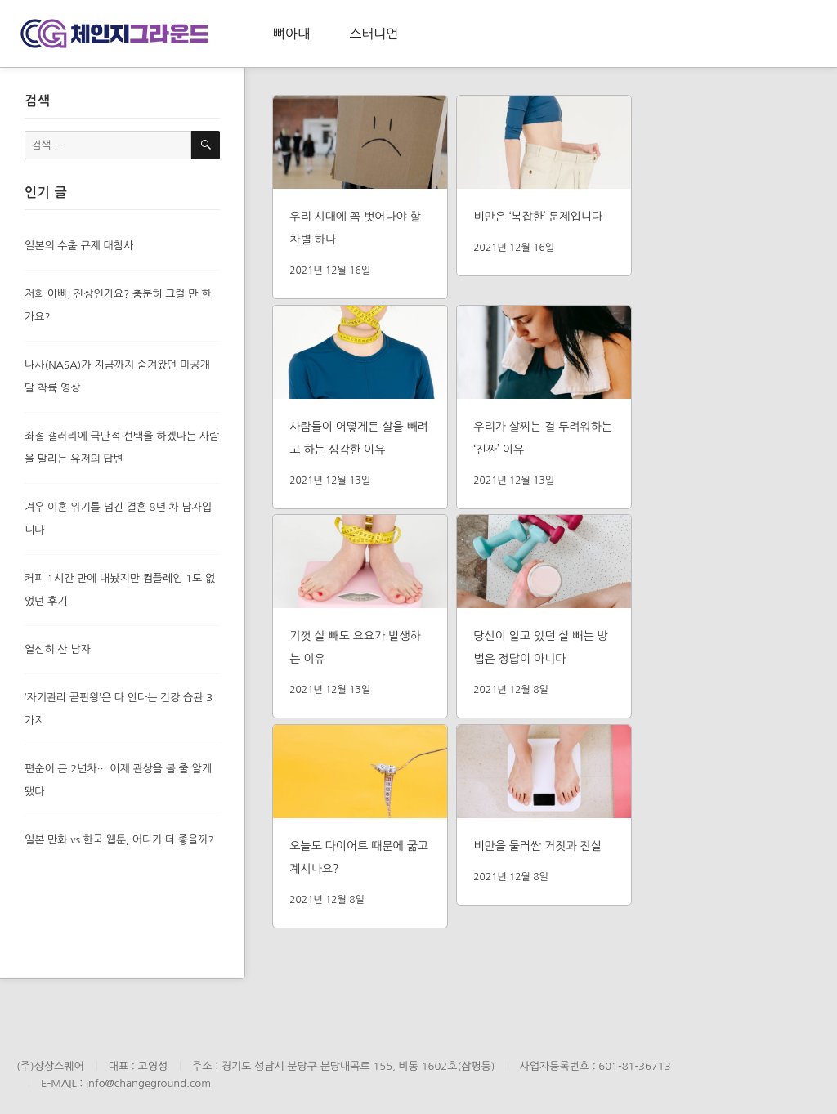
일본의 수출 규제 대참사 (79, 245)
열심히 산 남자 (58, 649)
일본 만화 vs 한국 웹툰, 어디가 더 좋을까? (119, 839)
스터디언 (373, 33)
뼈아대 (291, 33)
